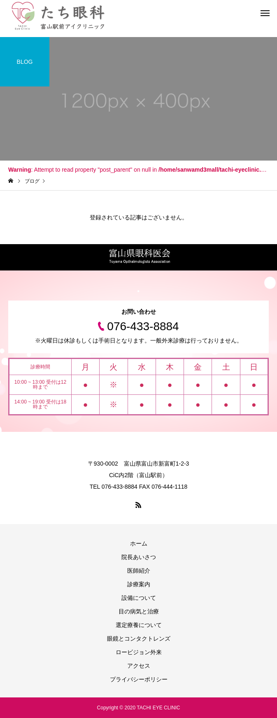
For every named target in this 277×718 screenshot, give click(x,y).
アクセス (138, 665)
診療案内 (138, 584)
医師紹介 (138, 570)
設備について (138, 597)
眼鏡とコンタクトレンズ (138, 638)
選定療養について (139, 625)
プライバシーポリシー (139, 679)
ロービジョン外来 (139, 652)
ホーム (138, 543)
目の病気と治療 (139, 611)
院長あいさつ (138, 557)
